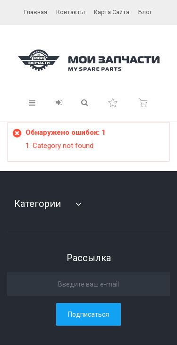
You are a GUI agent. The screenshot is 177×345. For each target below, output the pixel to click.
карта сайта (111, 12)
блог (145, 12)
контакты (70, 12)
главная (35, 12)
